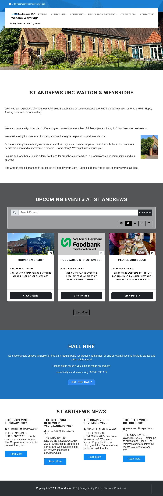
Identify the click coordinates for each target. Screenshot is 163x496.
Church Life (59, 14)
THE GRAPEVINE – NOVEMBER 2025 (96, 421)
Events (42, 14)
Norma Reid (11, 429)
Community (78, 14)
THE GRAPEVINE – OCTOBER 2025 (136, 421)
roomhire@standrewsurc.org (72, 372)
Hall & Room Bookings (103, 14)
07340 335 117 (98, 372)
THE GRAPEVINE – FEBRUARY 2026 (17, 421)
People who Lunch (132, 259)
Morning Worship (31, 259)
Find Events (145, 212)
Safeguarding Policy (90, 488)
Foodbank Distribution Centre (84, 259)
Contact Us (147, 14)
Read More (16, 454)
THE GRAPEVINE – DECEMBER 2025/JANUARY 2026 (58, 422)
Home (15, 14)
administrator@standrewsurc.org (27, 3)
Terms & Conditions (115, 488)
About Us (29, 14)
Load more (81, 312)
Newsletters (128, 14)
